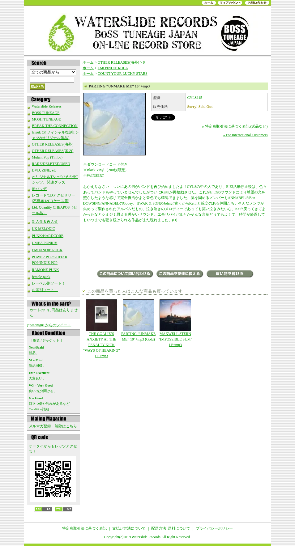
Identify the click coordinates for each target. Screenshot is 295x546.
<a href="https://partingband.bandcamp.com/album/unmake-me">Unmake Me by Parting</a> (175, 246)
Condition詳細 (39, 409)
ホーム (88, 62)
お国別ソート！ (45, 290)
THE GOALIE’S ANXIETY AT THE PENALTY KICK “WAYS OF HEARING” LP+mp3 (101, 328)
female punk (41, 277)
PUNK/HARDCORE (47, 236)
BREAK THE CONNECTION (55, 126)
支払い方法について (129, 528)
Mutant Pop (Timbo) (47, 157)
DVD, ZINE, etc (44, 170)
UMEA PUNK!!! (44, 243)
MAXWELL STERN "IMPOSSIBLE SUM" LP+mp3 (175, 323)
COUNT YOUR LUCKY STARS (123, 73)
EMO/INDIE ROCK (47, 250)
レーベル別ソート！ (48, 283)
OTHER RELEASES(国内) (52, 151)
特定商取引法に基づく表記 (84, 528)
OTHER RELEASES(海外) (52, 144)
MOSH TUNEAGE (46, 119)
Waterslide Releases (47, 106)
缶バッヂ (39, 189)
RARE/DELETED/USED (51, 164)
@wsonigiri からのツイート (49, 325)
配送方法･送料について (170, 528)
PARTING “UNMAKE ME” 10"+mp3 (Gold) (138, 320)
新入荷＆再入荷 (45, 221)
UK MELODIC (43, 228)
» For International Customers (245, 135)
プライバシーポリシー (214, 528)
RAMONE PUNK (45, 270)
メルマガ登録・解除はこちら (53, 426)
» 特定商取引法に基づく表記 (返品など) (235, 126)
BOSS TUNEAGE (45, 113)
